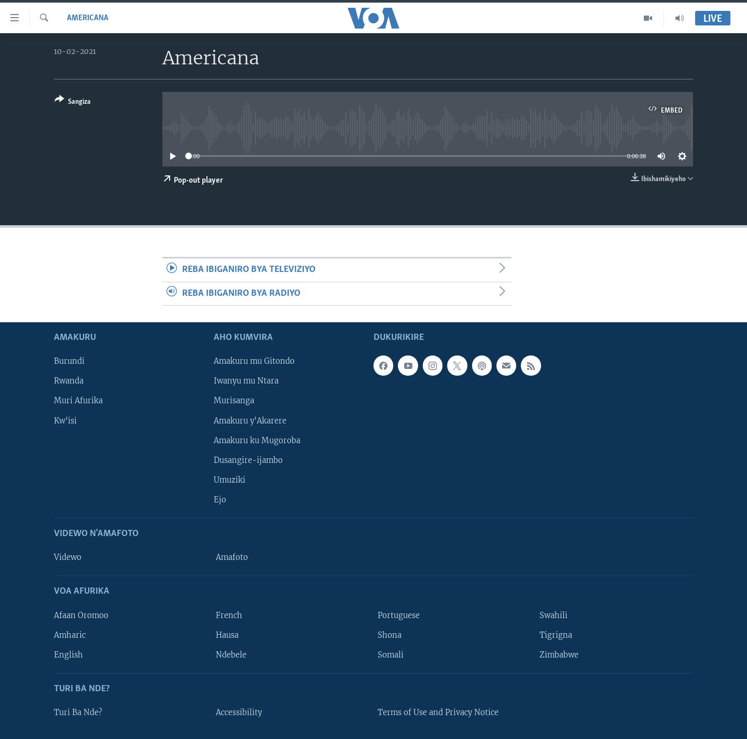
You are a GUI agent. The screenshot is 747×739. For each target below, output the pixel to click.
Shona (390, 635)
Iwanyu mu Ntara (246, 381)
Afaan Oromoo (81, 615)
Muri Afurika (78, 400)
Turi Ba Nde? (78, 712)
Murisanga (234, 400)
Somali (391, 655)
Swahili (554, 615)
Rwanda (69, 381)
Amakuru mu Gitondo (254, 361)
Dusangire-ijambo (248, 460)
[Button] (72, 102)
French (229, 615)
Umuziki (229, 480)
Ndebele (231, 655)
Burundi (69, 361)
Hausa (227, 635)
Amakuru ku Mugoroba (257, 440)
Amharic (70, 635)
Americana (87, 18)
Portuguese (399, 615)
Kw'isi (65, 420)
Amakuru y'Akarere (250, 420)
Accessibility (239, 712)
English (68, 655)
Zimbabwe (559, 655)
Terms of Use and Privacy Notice (438, 712)
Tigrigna (556, 635)
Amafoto (232, 557)
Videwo (67, 557)
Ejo (220, 499)
